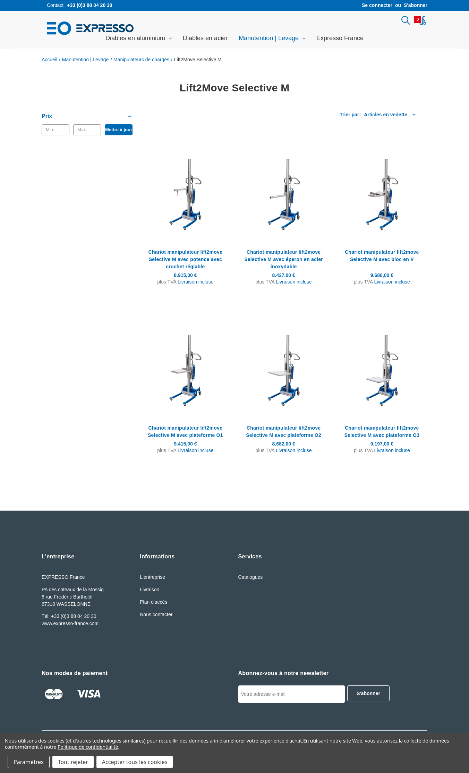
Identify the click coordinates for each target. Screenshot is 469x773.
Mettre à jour (118, 130)
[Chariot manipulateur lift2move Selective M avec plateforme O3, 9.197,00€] (382, 365)
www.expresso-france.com (70, 624)
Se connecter (377, 5)
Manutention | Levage (272, 39)
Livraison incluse (196, 283)
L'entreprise (152, 578)
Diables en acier (205, 39)
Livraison (149, 590)
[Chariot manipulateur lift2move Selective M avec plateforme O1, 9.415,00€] (185, 365)
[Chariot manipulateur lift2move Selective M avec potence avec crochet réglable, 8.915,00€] (185, 190)
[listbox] (362, 115)
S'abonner (415, 5)
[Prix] (87, 117)
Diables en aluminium (138, 39)
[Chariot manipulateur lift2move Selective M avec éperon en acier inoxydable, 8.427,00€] (283, 190)
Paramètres (29, 762)
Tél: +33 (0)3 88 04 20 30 (69, 617)
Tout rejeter (73, 762)
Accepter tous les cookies (135, 762)
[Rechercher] (404, 21)
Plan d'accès (153, 603)
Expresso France (340, 39)
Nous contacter (156, 615)
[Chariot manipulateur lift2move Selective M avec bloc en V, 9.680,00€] (382, 190)
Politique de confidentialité (88, 747)
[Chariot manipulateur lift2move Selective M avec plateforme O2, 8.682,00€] (283, 365)
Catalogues (250, 578)
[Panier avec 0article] (420, 21)
